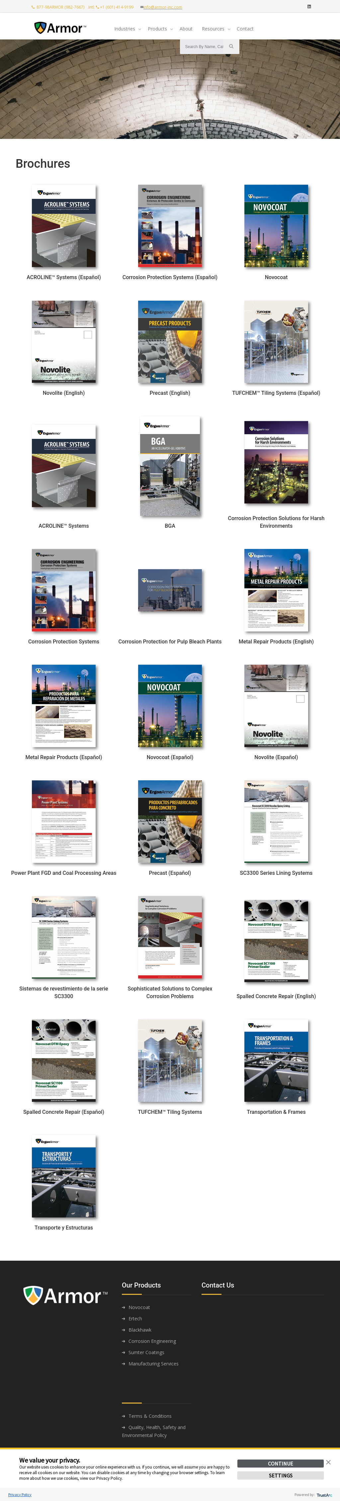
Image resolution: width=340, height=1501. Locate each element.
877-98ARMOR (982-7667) (58, 7)
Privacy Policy (20, 1494)
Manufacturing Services (153, 1363)
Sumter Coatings (146, 1352)
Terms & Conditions (150, 1416)
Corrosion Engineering (152, 1341)
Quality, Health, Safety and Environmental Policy (154, 1431)
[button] (328, 1461)
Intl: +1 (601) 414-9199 (112, 7)
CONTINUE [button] (280, 1463)
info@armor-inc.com (162, 7)
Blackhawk (139, 1330)
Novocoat (139, 1307)
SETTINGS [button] (281, 1475)
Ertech (135, 1318)
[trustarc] (324, 1494)
